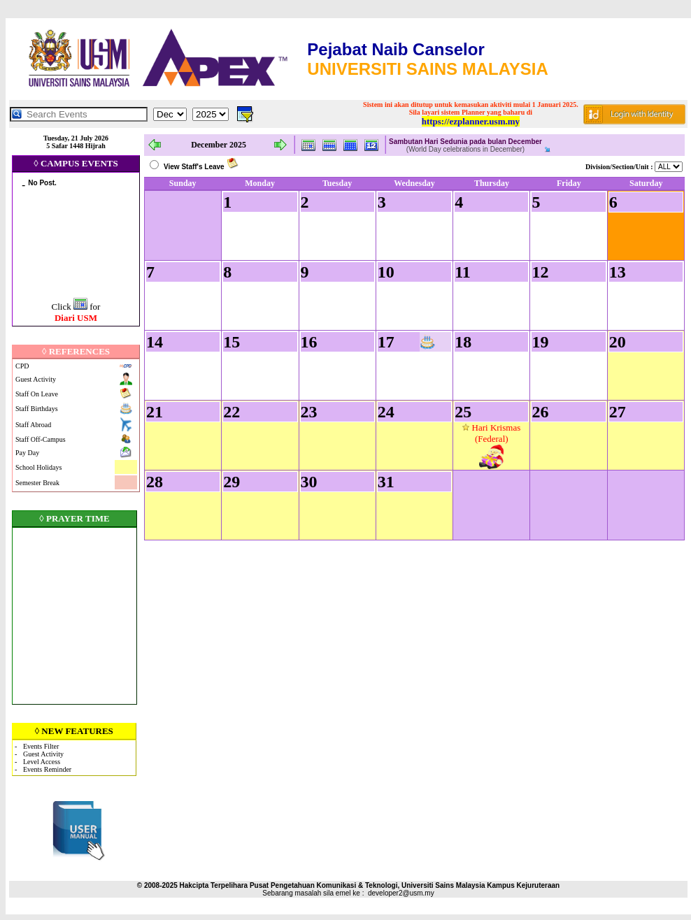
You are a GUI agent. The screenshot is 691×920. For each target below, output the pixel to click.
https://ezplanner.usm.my (471, 121)
